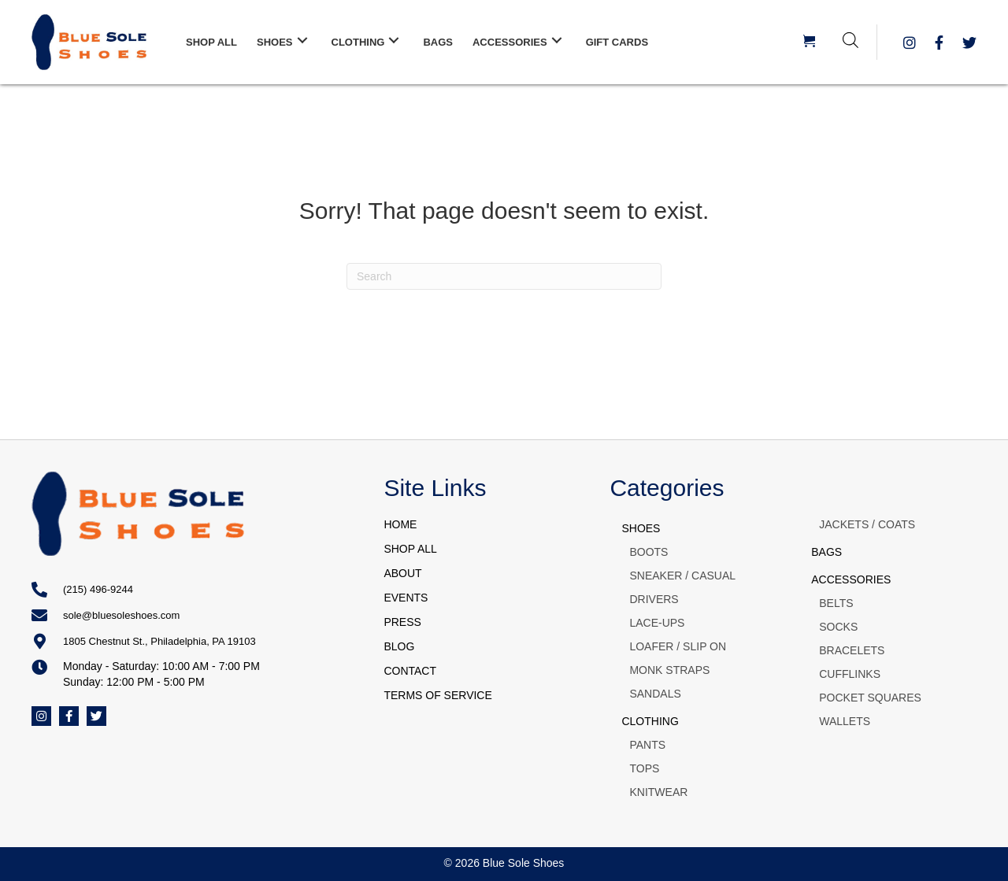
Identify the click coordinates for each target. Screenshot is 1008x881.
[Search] (504, 276)
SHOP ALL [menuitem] (410, 548)
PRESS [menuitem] (402, 622)
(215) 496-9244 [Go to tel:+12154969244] (98, 589)
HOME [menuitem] (400, 524)
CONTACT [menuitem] (410, 670)
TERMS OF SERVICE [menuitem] (437, 695)
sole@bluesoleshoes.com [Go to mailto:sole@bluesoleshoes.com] (121, 615)
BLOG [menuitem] (399, 646)
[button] (302, 40)
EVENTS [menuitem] (406, 597)
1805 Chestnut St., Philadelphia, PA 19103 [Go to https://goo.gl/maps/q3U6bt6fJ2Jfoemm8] (159, 641)
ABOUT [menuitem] (402, 573)
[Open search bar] (850, 39)
